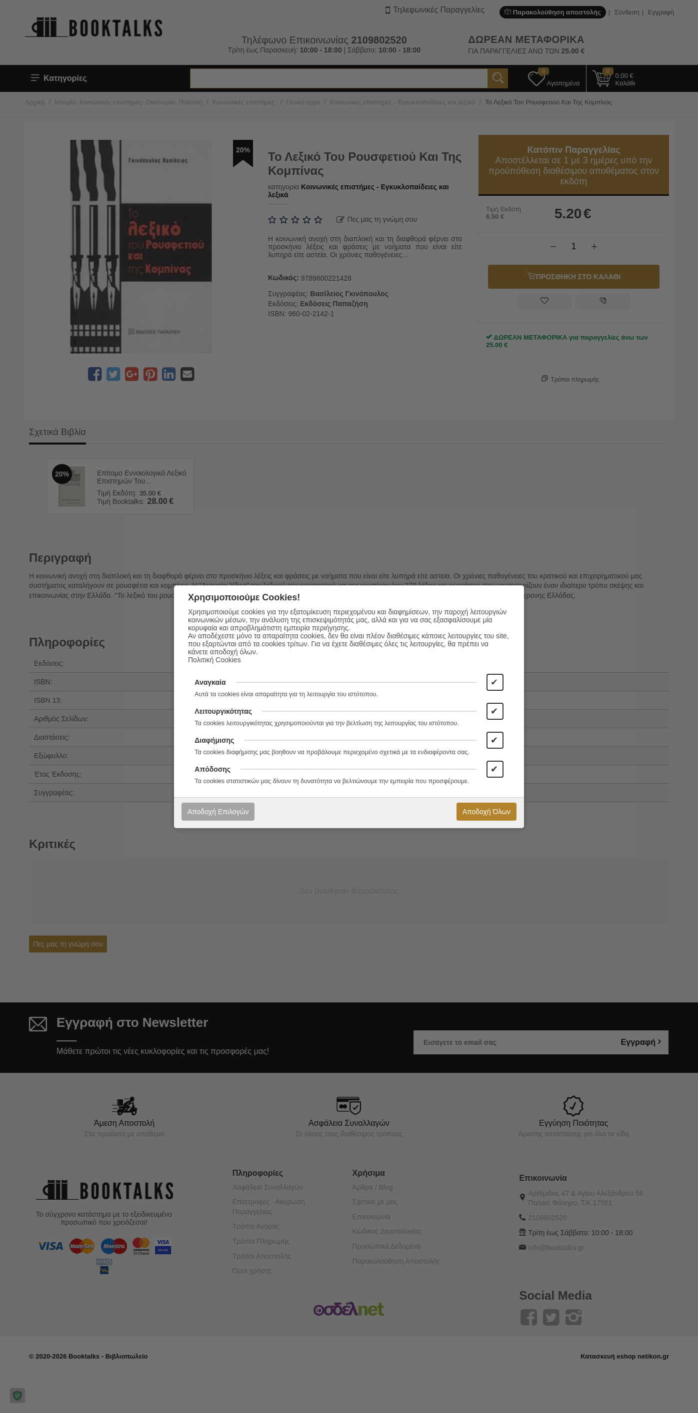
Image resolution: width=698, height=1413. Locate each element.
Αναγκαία (210, 682)
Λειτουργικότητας (223, 711)
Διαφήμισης (214, 740)
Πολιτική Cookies (214, 660)
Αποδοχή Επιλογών (218, 812)
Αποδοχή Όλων (486, 812)
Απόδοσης (212, 769)
